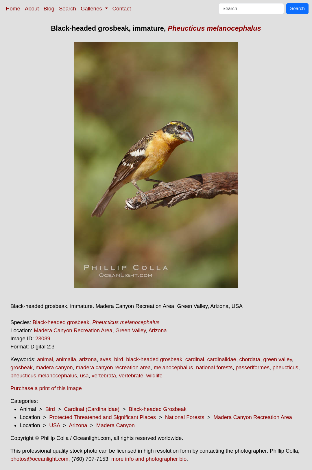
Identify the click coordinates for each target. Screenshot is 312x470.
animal (45, 359)
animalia (66, 359)
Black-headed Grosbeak (158, 409)
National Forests (184, 417)
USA (54, 425)
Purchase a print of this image (46, 388)
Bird (50, 409)
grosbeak (21, 367)
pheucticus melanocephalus (43, 375)
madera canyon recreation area (113, 367)
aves (105, 359)
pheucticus (285, 367)
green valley (277, 359)
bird (118, 359)
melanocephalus (173, 367)
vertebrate (131, 375)
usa (84, 375)
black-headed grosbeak (154, 359)
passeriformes (252, 367)
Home (13, 8)
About (32, 8)
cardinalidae (221, 359)
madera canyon (54, 367)
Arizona (157, 330)
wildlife (154, 375)
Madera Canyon (115, 425)
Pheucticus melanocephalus (214, 28)
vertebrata (104, 375)
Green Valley (130, 330)
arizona (88, 359)
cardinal (194, 359)
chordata (249, 359)
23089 (42, 338)
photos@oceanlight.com (39, 459)
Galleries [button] (92, 8)
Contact (121, 8)
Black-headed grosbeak (61, 322)
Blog (49, 8)
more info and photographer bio (149, 459)
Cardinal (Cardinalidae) (91, 409)
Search (67, 8)
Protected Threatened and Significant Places (102, 417)
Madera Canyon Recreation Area (73, 330)
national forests (214, 367)
